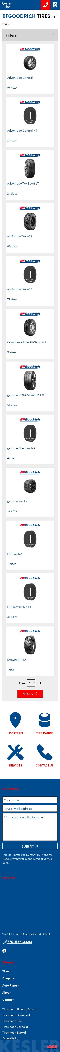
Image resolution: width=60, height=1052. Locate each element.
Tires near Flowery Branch (20, 1009)
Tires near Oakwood (16, 1015)
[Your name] (30, 800)
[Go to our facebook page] (4, 950)
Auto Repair (10, 985)
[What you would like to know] (30, 827)
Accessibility (10, 1038)
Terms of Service (42, 858)
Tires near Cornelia (15, 1026)
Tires (5, 971)
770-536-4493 (17, 941)
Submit (28, 846)
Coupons (8, 978)
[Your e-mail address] (30, 808)
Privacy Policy (19, 858)
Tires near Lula (12, 1021)
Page (22, 683)
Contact (8, 999)
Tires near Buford (14, 1032)
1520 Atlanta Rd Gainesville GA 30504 (26, 934)
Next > (27, 693)
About (6, 992)
